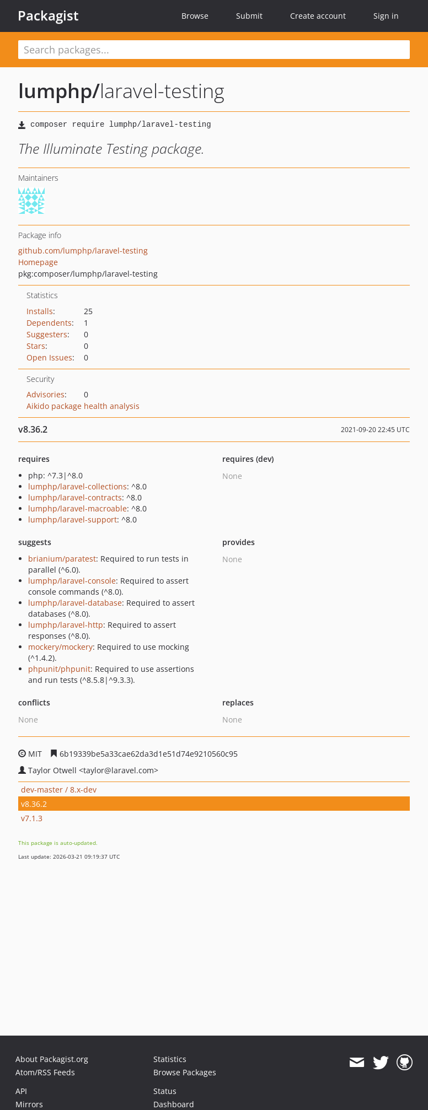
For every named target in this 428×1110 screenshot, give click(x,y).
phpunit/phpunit (59, 669)
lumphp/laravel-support (72, 519)
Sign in (386, 15)
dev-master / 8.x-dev (59, 789)
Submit (249, 15)
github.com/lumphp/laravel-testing (83, 250)
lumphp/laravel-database (75, 602)
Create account (318, 15)
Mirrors (29, 1104)
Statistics (169, 1059)
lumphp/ (59, 90)
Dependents (49, 322)
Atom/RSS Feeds (45, 1072)
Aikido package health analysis (83, 406)
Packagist (48, 15)
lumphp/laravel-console (72, 580)
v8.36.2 (34, 804)
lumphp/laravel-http (65, 624)
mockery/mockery (60, 647)
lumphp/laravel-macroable (77, 508)
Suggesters (46, 334)
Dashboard (173, 1104)
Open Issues (49, 357)
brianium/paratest (62, 558)
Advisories (45, 394)
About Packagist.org (51, 1059)
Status (164, 1091)
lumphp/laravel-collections (77, 486)
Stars (35, 346)
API (21, 1091)
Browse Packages (184, 1072)
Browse (194, 15)
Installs (39, 311)
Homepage (38, 262)
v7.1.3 (31, 818)
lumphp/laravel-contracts (75, 497)
